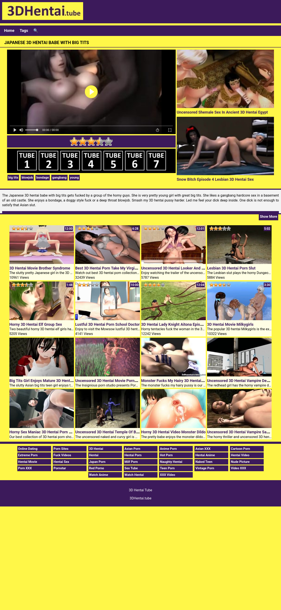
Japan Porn (97, 462)
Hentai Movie (27, 462)
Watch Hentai (134, 475)
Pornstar (60, 468)
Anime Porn (168, 449)
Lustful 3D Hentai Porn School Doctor (107, 324)
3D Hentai (96, 449)
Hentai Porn (133, 455)
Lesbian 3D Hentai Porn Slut (231, 268)
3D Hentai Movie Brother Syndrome (39, 268)
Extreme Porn (28, 455)
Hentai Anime (205, 455)
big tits (13, 177)
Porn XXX (25, 468)
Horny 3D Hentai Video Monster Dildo (173, 432)
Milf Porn (131, 462)
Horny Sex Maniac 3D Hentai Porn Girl (42, 432)
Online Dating (28, 449)
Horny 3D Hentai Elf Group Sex (35, 324)
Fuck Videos (62, 455)
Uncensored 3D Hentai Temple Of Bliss (108, 432)
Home (9, 30)
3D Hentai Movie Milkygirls (230, 324)
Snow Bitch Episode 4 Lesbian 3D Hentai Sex (215, 179)
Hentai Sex (61, 462)
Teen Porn (167, 468)
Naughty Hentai (171, 462)
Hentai (94, 455)
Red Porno (96, 468)
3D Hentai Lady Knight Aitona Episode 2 (175, 324)
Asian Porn (132, 449)
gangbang (59, 177)
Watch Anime (98, 475)
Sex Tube (131, 468)
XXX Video (167, 475)
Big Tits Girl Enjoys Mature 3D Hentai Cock (46, 380)
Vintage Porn (204, 468)
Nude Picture (240, 462)
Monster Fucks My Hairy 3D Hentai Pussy (177, 380)
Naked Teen (203, 462)
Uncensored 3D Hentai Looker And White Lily (179, 268)
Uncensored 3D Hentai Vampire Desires (241, 380)
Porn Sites (61, 449)
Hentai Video (240, 455)
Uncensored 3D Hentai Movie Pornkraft (109, 380)
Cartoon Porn (240, 449)
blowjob (27, 177)
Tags (24, 30)
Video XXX (238, 468)
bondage (42, 177)
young (74, 177)
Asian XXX (202, 449)
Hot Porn (166, 455)
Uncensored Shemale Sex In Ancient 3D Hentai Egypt (222, 112)
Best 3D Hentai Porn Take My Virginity (108, 268)
